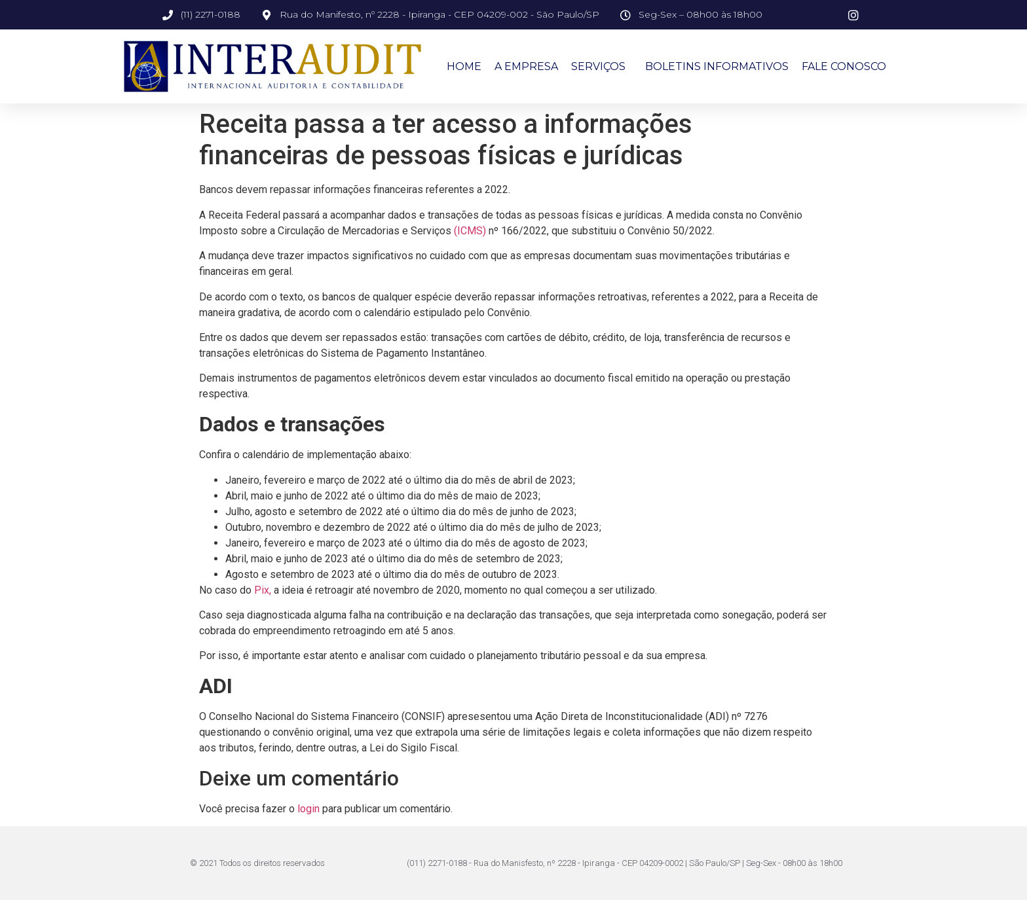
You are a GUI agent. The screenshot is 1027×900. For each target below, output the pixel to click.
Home (464, 66)
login (308, 808)
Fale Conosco (844, 66)
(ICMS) (470, 231)
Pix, (262, 590)
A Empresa (526, 66)
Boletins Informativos (717, 66)
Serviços (601, 66)
